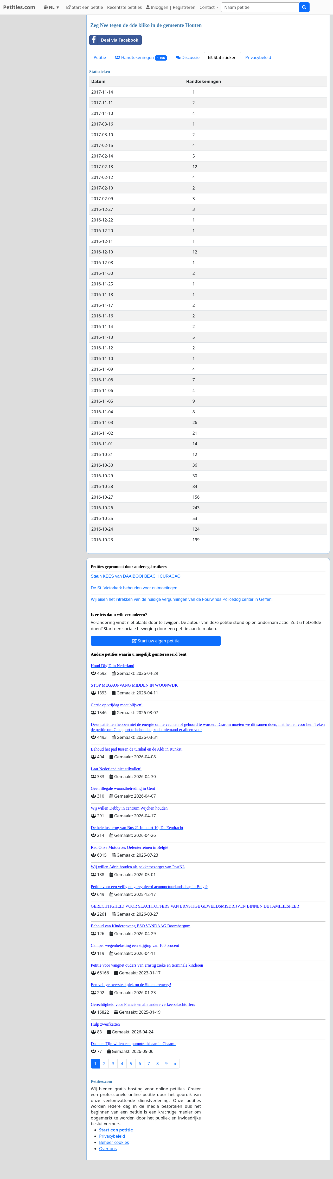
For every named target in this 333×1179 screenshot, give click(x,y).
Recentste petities (124, 7)
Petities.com (19, 7)
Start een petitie (84, 7)
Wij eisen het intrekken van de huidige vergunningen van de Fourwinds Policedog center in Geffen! (182, 599)
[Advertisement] (41, 93)
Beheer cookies (114, 1142)
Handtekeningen (141, 58)
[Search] (260, 7)
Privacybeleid (258, 57)
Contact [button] (208, 7)
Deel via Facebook (113, 40)
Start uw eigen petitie (156, 641)
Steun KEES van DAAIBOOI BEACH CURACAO (136, 576)
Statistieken (222, 57)
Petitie (100, 57)
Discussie (188, 57)
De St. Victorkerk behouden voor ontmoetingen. (134, 588)
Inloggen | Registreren (170, 7)
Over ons (108, 1148)
